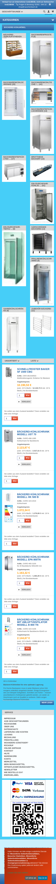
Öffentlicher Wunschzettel (19, 767)
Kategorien (28, 20)
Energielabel (11, 775)
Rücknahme (10, 724)
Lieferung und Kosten (16, 732)
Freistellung (11, 740)
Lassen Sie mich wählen (18, 873)
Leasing (8, 735)
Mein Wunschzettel (14, 764)
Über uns (9, 726)
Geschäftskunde (12, 12)
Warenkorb (10, 756)
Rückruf (8, 745)
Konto (7, 759)
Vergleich (26, 401)
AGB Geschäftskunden (16, 721)
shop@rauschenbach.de (28, 7)
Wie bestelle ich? (13, 772)
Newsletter (10, 770)
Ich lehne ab (31, 878)
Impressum (10, 718)
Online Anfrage (12, 748)
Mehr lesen (47, 703)
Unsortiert (12, 361)
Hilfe (6, 753)
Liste (35, 361)
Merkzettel (10, 762)
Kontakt (8, 751)
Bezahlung (10, 737)
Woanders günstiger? (16, 743)
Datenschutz (11, 729)
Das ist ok (42, 878)
